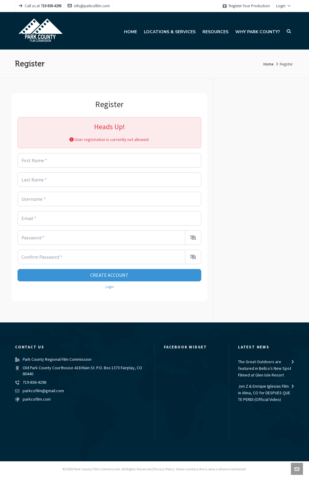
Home (268, 64)
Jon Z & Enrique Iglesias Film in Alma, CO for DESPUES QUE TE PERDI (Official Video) (264, 393)
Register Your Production (246, 6)
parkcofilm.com (37, 399)
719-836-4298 (34, 382)
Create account (109, 275)
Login (283, 6)
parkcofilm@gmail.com (43, 391)
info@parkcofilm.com (89, 6)
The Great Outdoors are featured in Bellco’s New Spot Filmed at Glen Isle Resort (264, 369)
